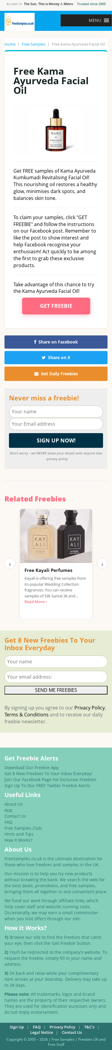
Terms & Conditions (26, 714)
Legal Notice (41, 1032)
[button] (95, 20)
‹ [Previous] (10, 563)
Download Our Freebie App (31, 767)
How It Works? (18, 840)
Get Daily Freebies (56, 373)
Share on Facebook (56, 342)
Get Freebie (56, 305)
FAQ (8, 822)
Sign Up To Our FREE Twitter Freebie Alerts (47, 785)
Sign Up (17, 1027)
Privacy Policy (89, 707)
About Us (13, 804)
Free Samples (33, 44)
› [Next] (102, 563)
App (8, 810)
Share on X (56, 357)
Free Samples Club (23, 828)
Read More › (35, 601)
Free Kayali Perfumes (48, 570)
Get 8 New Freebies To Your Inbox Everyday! (48, 773)
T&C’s (89, 1027)
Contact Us (15, 816)
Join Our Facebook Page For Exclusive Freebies (50, 779)
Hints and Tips (18, 834)
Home (10, 44)
